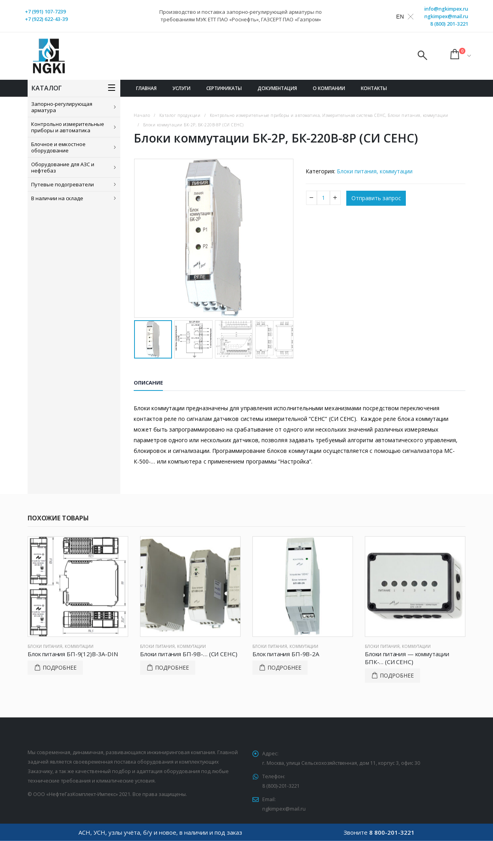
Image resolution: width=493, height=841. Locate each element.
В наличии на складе (57, 198)
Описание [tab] (148, 382)
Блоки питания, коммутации (375, 171)
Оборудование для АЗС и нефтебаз (62, 167)
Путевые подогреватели (62, 184)
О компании (329, 88)
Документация (277, 88)
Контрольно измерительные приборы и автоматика (67, 127)
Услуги (181, 88)
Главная (146, 88)
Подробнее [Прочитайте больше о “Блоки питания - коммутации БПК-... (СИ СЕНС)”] (397, 675)
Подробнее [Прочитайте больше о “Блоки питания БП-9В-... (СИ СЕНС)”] (172, 667)
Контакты (374, 88)
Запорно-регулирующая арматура (61, 107)
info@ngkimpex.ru (446, 9)
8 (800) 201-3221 (449, 24)
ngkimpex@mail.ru (446, 16)
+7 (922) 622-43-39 (46, 19)
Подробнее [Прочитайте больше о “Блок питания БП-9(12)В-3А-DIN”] (60, 667)
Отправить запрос (376, 198)
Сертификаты (224, 88)
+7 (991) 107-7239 (45, 11)
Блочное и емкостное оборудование (58, 147)
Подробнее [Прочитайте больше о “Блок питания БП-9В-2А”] (284, 667)
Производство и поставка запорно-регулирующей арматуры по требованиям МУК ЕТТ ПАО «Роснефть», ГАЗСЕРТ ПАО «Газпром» (240, 15)
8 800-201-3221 (392, 832)
